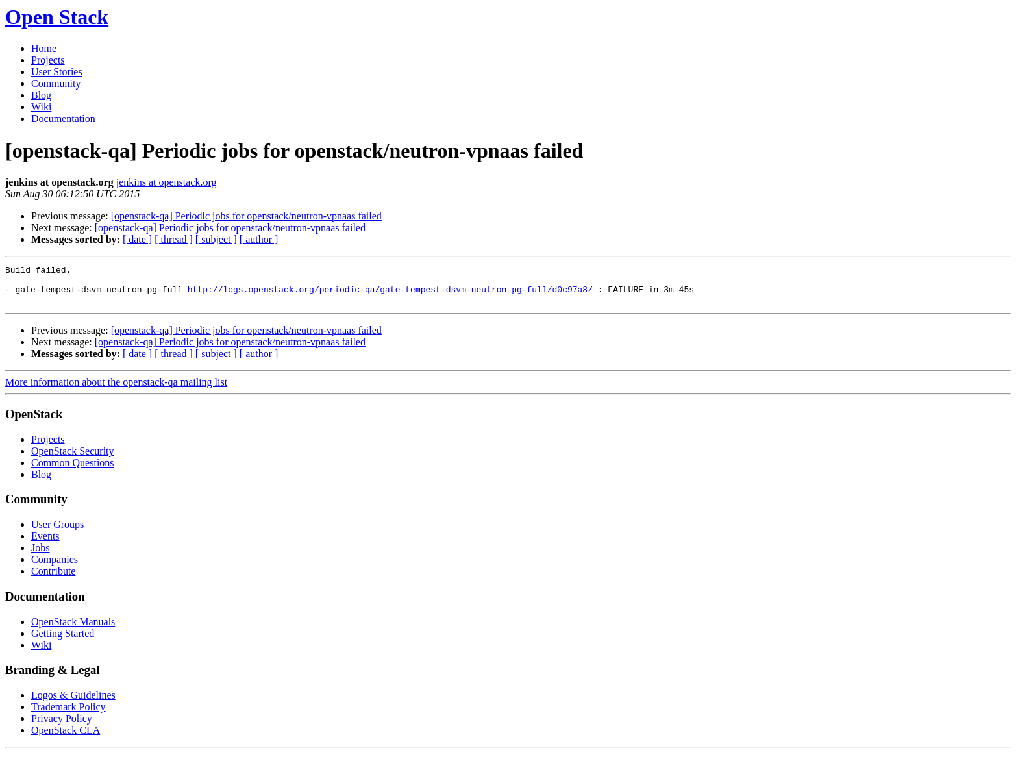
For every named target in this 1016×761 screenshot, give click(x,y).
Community (56, 83)
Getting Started (62, 641)
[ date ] (137, 239)
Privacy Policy (61, 726)
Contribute (53, 578)
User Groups (57, 532)
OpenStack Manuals (73, 629)
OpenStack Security (72, 458)
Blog (41, 95)
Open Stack (56, 17)
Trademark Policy (68, 714)
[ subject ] (216, 239)
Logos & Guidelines (73, 702)
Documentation (63, 118)
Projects (48, 60)
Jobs (40, 555)
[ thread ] (174, 239)
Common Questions (72, 470)
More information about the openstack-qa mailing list (116, 389)
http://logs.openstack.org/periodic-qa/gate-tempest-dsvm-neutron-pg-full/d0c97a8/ (390, 295)
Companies (54, 567)
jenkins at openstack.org (166, 182)
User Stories (56, 71)
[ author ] (259, 239)
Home (43, 48)
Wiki (41, 106)
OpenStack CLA (65, 737)
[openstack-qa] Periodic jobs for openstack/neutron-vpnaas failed (246, 215)
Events (45, 543)
